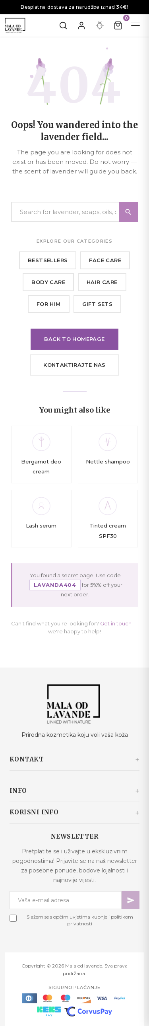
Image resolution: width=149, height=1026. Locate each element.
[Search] (74, 212)
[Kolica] (118, 25)
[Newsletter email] (66, 900)
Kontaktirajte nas (74, 365)
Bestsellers (48, 260)
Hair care (102, 282)
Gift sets (97, 304)
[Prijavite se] (81, 25)
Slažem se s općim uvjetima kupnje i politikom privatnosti (80, 920)
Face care (105, 260)
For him (49, 304)
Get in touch (116, 623)
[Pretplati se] (130, 900)
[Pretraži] (63, 25)
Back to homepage (74, 339)
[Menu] (135, 25)
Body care (48, 282)
